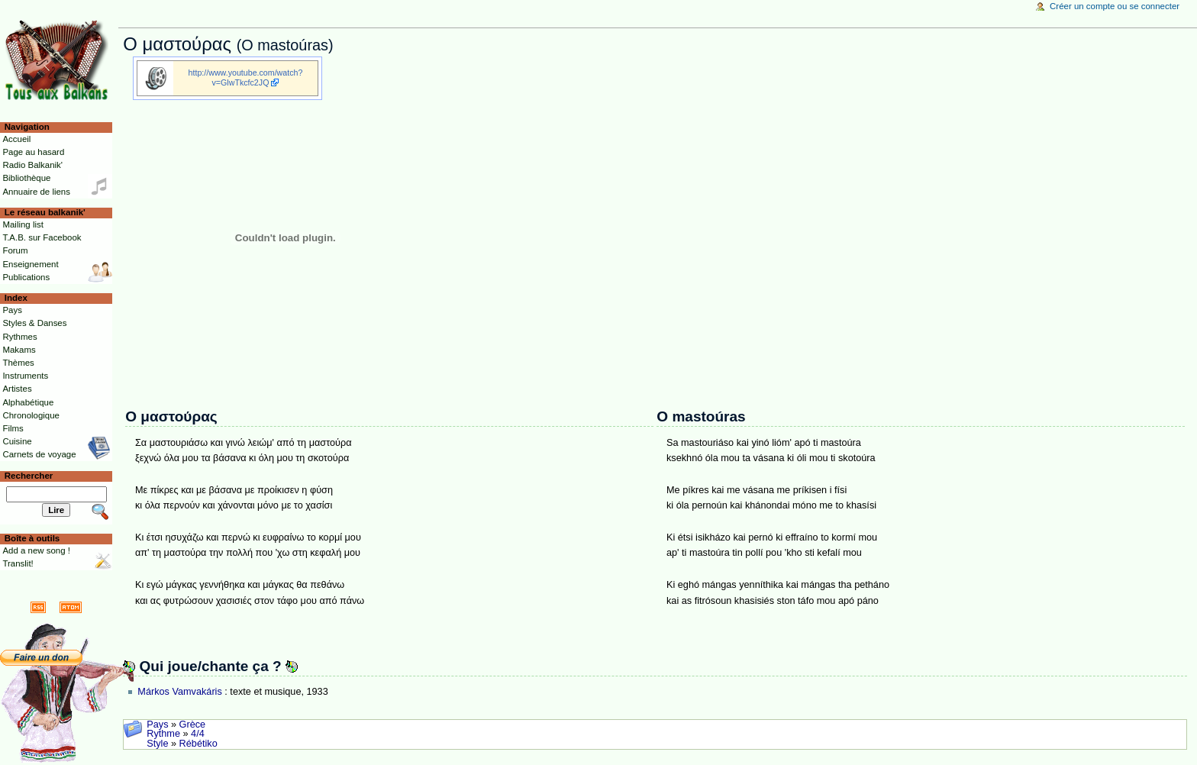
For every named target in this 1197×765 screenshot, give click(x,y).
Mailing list (22, 224)
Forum (14, 250)
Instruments (25, 375)
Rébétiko (198, 743)
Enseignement (30, 264)
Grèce (192, 724)
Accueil (16, 139)
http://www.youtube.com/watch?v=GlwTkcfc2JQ (246, 77)
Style (157, 743)
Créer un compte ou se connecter (1114, 6)
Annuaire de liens (36, 191)
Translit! (17, 563)
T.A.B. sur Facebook (41, 237)
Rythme (163, 733)
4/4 (198, 733)
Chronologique (31, 415)
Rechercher (29, 475)
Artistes (16, 388)
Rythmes (19, 336)
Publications (26, 277)
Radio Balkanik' (32, 164)
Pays (157, 724)
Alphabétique (27, 402)
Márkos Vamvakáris (179, 691)
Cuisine (16, 441)
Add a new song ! (36, 550)
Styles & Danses (34, 323)
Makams (18, 349)
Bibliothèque (26, 177)
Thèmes (18, 362)
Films (12, 428)
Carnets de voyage (39, 454)
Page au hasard (33, 152)
